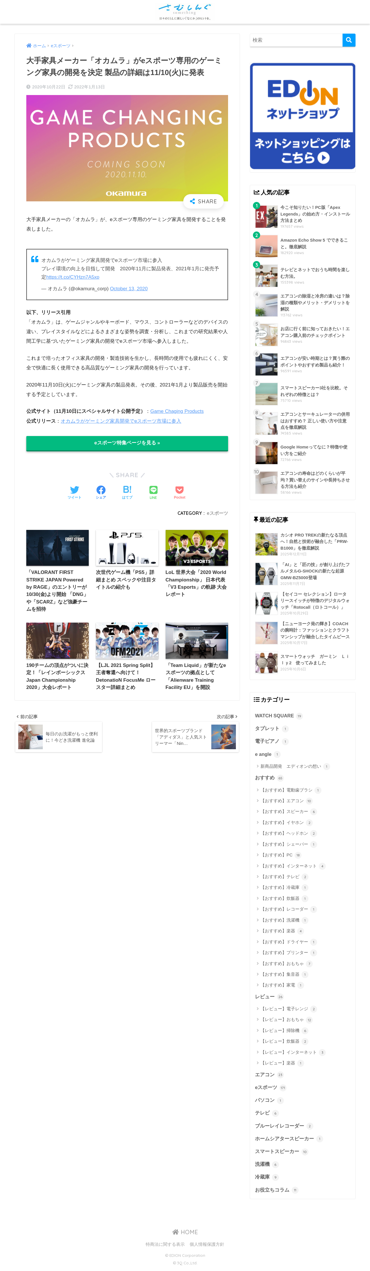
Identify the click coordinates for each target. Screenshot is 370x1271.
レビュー (269, 997)
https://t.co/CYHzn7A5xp (73, 277)
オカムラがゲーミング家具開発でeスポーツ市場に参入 (121, 420)
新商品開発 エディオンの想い (295, 767)
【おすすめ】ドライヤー (288, 942)
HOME (185, 1234)
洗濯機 (267, 1166)
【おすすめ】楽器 (282, 932)
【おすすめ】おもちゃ (286, 964)
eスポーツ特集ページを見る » (127, 442)
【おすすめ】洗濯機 (284, 921)
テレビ (267, 1114)
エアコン (269, 1075)
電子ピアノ (272, 741)
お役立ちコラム (277, 1192)
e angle (268, 755)
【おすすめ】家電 (282, 986)
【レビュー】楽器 (282, 1064)
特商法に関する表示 (165, 1246)
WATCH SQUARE (279, 716)
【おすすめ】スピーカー (288, 812)
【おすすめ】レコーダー (288, 910)
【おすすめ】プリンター (288, 953)
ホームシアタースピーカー (289, 1140)
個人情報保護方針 (207, 1246)
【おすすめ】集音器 (284, 975)
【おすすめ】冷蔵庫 (284, 888)
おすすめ (269, 778)
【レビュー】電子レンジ (288, 1009)
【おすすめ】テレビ (284, 877)
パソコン (269, 1101)
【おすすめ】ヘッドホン (288, 834)
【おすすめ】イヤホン (286, 823)
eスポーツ (217, 513)
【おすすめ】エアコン (286, 801)
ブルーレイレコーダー (284, 1127)
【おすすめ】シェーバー (288, 845)
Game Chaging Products (177, 411)
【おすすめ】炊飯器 (284, 899)
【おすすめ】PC (280, 856)
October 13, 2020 (129, 288)
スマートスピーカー (281, 1153)
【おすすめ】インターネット (293, 866)
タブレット (272, 728)
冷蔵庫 (267, 1179)
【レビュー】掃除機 (284, 1031)
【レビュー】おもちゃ (286, 1020)
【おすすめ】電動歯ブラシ (290, 790)
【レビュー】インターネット (293, 1053)
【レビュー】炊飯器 (284, 1042)
